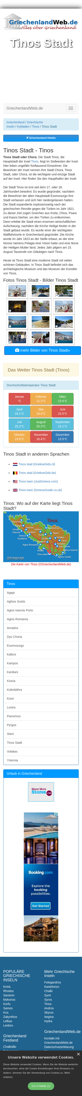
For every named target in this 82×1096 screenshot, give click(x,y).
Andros (49, 1008)
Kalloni (11, 654)
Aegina (49, 1017)
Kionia (11, 681)
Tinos (35, 126)
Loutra (11, 707)
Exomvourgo (15, 645)
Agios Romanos (17, 619)
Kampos (12, 663)
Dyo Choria (14, 636)
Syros (48, 999)
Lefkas (7, 1021)
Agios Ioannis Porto (20, 610)
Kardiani (12, 672)
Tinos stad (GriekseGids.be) (34, 473)
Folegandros (52, 982)
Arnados (12, 628)
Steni (10, 734)
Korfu (6, 1004)
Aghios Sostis (16, 601)
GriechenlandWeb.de (24, 108)
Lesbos (8, 1025)
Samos (8, 1008)
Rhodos (8, 991)
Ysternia (12, 760)
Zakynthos (10, 1017)
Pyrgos (11, 725)
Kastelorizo (51, 986)
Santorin (8, 995)
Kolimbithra (14, 689)
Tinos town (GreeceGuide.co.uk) (37, 490)
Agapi (11, 592)
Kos (5, 1012)
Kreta (6, 986)
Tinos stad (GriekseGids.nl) (34, 464)
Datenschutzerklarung (59, 1047)
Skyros (49, 1012)
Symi (47, 995)
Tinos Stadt (14, 742)
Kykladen (23, 126)
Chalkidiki (9, 1046)
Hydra (48, 1021)
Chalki (48, 991)
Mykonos (9, 999)
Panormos (14, 716)
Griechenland (15, 122)
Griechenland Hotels (41, 137)
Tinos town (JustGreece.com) (35, 481)
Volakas (12, 751)
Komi (10, 698)
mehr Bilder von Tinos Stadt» (42, 350)
